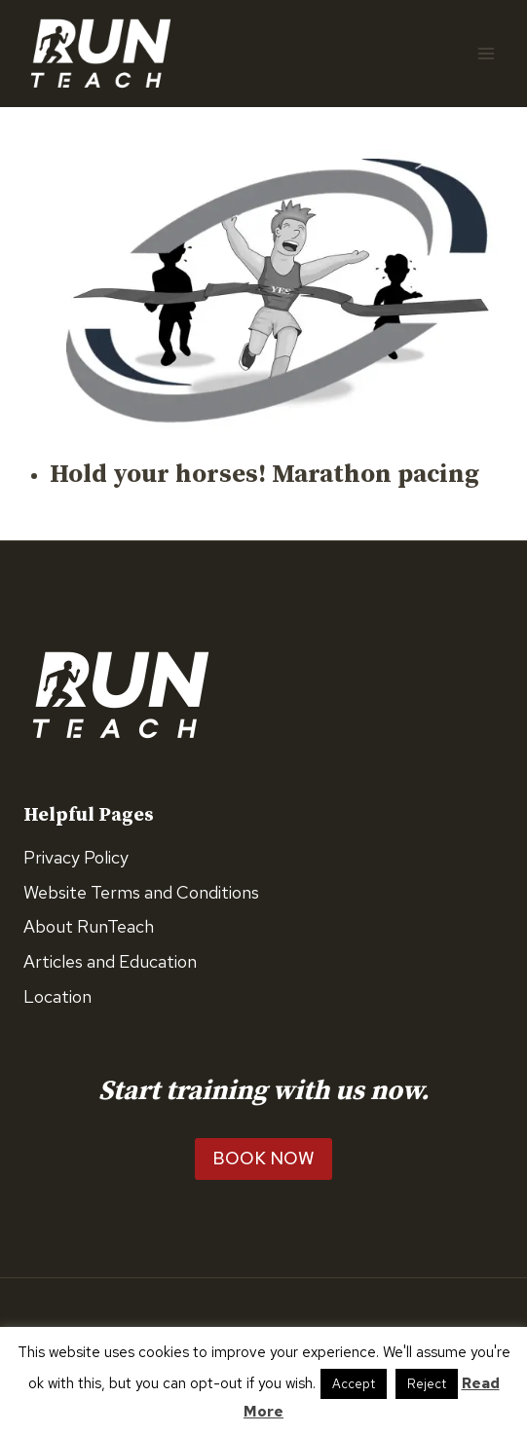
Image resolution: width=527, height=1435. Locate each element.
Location (57, 996)
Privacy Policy (76, 857)
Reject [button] (426, 1384)
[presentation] (277, 289)
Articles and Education (110, 961)
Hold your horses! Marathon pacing (264, 475)
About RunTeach (88, 926)
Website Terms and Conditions (141, 892)
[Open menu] (486, 53)
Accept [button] (353, 1384)
